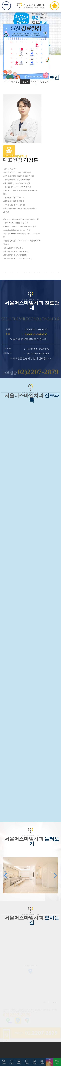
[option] (26, 51)
